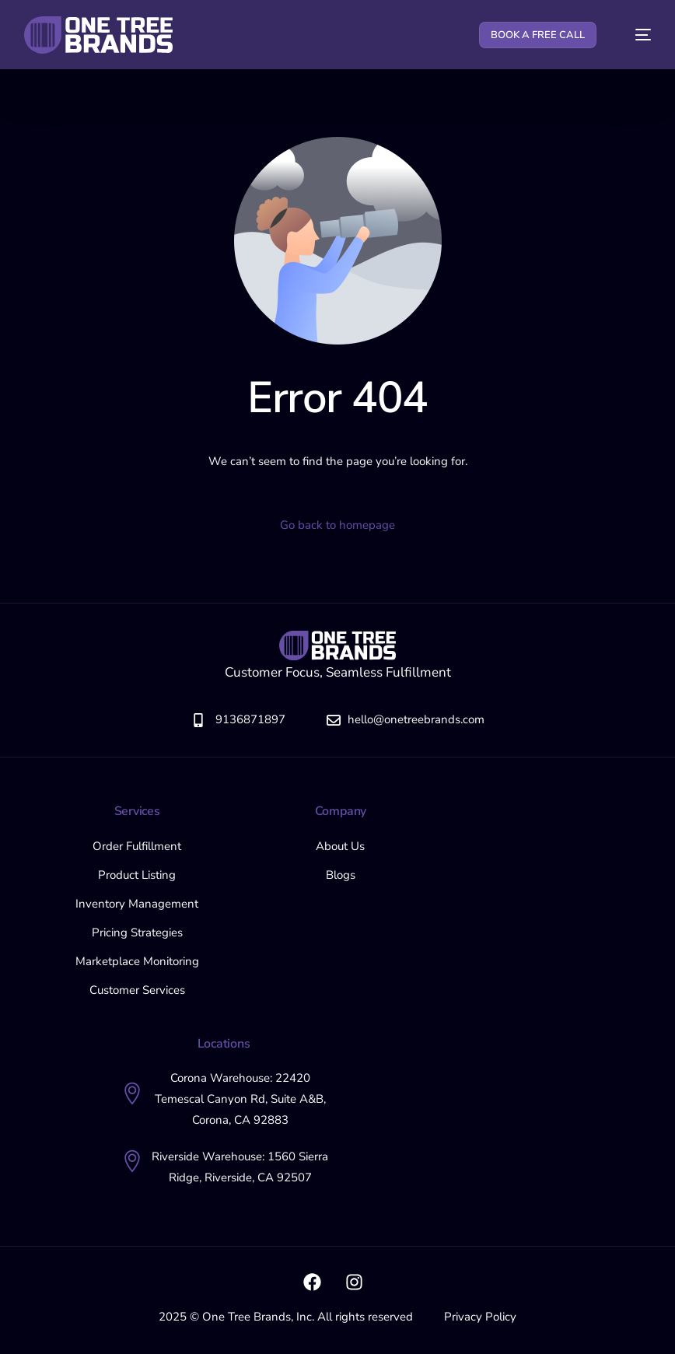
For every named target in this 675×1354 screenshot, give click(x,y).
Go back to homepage (337, 525)
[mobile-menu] (634, 35)
